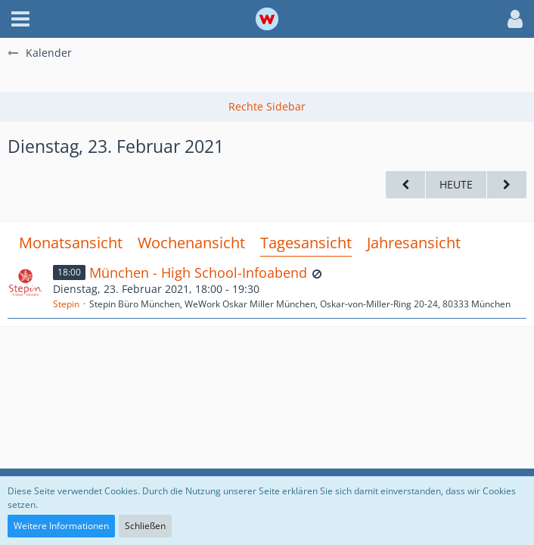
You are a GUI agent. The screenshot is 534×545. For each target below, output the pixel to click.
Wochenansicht (191, 242)
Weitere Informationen (61, 525)
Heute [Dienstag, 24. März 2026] (456, 184)
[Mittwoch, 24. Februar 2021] (506, 185)
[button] (20, 19)
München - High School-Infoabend (198, 272)
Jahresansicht (414, 242)
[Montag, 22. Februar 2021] (405, 185)
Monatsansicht (71, 242)
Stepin (66, 303)
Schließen (145, 525)
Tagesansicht (306, 242)
